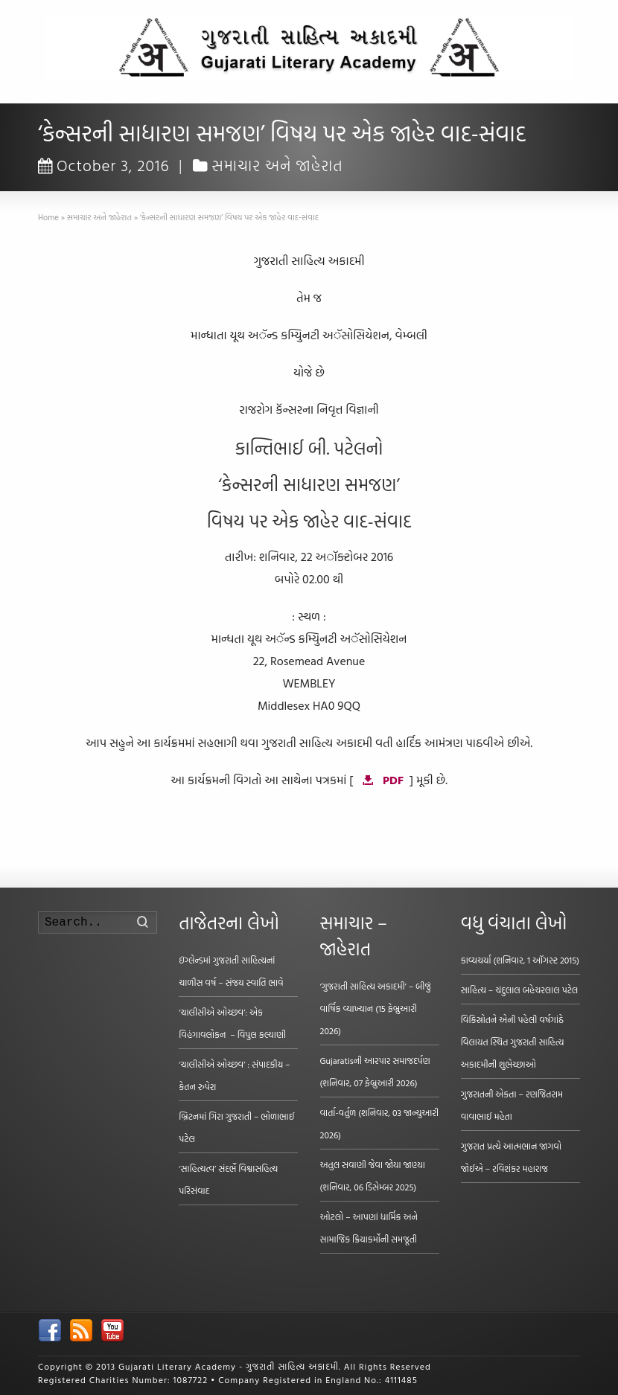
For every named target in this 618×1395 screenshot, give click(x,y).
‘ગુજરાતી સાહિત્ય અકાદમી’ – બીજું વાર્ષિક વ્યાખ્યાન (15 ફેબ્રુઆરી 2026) (375, 1008)
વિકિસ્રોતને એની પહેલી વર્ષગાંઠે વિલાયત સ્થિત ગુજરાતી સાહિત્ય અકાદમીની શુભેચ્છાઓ (512, 1042)
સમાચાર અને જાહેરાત (277, 165)
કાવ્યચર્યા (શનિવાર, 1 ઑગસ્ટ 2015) (520, 959)
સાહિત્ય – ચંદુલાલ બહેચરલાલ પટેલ (520, 989)
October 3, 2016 (103, 165)
